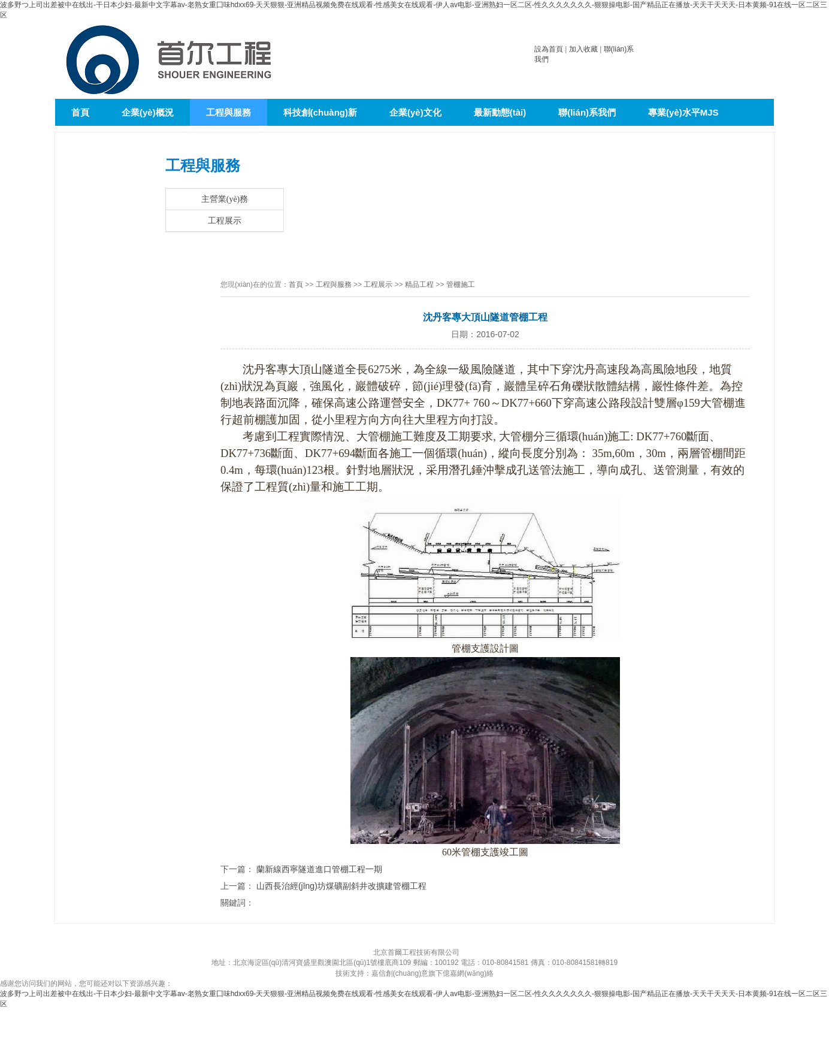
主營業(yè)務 (225, 199)
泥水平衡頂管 (98, 139)
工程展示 (224, 220)
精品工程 (419, 284)
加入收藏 (583, 49)
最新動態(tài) (500, 112)
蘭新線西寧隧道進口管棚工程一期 (319, 869)
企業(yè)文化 (415, 112)
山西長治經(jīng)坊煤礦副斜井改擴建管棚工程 (341, 886)
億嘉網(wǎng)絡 (468, 973)
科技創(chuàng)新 (320, 112)
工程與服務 (228, 112)
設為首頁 (548, 49)
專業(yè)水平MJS (683, 112)
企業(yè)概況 (148, 112)
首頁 (80, 112)
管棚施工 (460, 284)
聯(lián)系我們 (587, 112)
